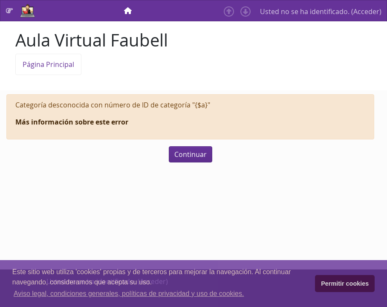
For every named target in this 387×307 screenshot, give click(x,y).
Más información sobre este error (71, 122)
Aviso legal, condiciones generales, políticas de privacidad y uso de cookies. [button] (129, 293)
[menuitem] (129, 10)
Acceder (366, 11)
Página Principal (48, 64)
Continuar (190, 154)
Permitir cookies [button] (345, 283)
